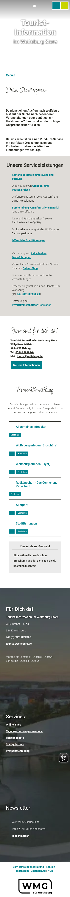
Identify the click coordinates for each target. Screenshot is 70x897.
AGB (50, 870)
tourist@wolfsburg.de (30, 356)
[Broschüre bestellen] (15, 435)
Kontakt (50, 866)
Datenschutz (38, 870)
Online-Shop (30, 268)
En (34, 5)
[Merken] (10, 73)
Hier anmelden (20, 835)
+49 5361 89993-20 (28, 293)
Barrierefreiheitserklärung (28, 866)
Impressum (22, 870)
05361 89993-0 (24, 352)
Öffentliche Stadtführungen (28, 240)
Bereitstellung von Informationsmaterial (35, 207)
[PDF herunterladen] (12, 454)
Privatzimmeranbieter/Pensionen (31, 304)
